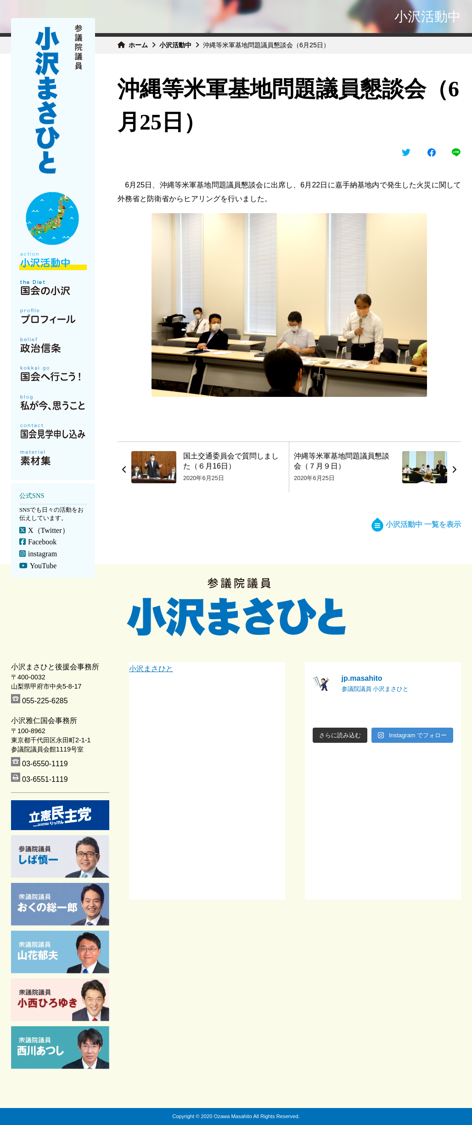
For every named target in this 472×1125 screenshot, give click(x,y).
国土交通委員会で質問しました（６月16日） (231, 461)
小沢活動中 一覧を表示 (416, 524)
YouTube (43, 566)
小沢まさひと (151, 669)
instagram (42, 554)
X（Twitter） (48, 530)
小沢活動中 (175, 45)
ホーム (138, 45)
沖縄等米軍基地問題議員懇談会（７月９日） (341, 461)
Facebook (42, 542)
